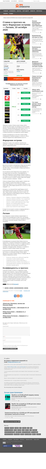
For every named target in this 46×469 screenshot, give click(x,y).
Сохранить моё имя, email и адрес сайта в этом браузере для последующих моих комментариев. (15, 348)
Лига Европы (28, 435)
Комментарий (5, 326)
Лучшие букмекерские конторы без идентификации (37, 23)
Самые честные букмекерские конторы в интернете (37, 79)
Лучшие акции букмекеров (13, 394)
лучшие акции (23, 368)
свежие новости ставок (12, 368)
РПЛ (31, 429)
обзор (19, 431)
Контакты (20, 1)
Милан (33, 435)
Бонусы (19, 10)
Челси (22, 435)
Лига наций (6, 67)
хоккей (16, 429)
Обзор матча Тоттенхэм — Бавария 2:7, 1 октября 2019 (15, 316)
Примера (35, 431)
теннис (24, 429)
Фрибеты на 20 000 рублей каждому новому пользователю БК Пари (25, 397)
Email (4, 341)
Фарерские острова (19, 288)
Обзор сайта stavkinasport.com (37, 90)
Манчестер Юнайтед (10, 433)
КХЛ (28, 429)
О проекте (10, 441)
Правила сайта (29, 441)
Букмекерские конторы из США (37, 36)
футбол (26, 288)
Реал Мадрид (34, 433)
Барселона (16, 435)
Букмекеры (12, 10)
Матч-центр (26, 10)
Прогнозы (39, 10)
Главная (5, 10)
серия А (38, 435)
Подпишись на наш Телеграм (11, 423)
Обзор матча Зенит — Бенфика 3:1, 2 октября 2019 (14, 312)
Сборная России (9, 435)
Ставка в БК (25, 92)
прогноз (11, 288)
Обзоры (5, 13)
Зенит (27, 431)
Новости (32, 10)
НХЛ (30, 431)
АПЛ (20, 429)
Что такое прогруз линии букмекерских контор (36, 105)
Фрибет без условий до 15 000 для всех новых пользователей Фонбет (26, 406)
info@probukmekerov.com (14, 363)
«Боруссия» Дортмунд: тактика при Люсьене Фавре (14, 304)
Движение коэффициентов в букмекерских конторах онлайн (37, 64)
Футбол (18, 71)
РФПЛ (15, 431)
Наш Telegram (6, 1)
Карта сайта (36, 441)
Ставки (11, 13)
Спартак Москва (26, 433)
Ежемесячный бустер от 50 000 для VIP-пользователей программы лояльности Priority (22, 415)
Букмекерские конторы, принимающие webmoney (36, 49)
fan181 (21, 290)
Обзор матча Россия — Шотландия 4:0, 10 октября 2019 (16, 308)
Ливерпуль (18, 433)
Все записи (14, 1)
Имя (4, 338)
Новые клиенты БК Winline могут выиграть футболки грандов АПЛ (18, 17)
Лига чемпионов (9, 431)
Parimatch (15, 284)
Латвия (6, 288)
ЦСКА (23, 431)
